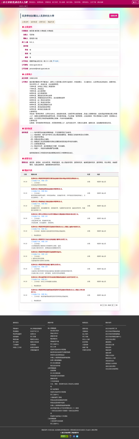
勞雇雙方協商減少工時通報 (58, 416)
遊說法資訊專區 (111, 366)
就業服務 (16, 336)
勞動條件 (16, 328)
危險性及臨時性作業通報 (58, 349)
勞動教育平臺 (54, 341)
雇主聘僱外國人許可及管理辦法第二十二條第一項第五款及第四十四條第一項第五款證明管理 (64, 410)
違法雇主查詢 (54, 330)
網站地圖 (100, 2)
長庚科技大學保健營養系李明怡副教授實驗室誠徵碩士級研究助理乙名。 (55, 277)
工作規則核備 (54, 381)
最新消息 (85, 328)
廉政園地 (108, 342)
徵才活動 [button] (69, 2)
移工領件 (55, 2)
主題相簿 (85, 344)
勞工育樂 (33, 336)
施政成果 (108, 353)
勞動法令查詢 (110, 355)
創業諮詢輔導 (34, 347)
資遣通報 (53, 370)
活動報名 (85, 331)
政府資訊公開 (110, 344)
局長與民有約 (110, 361)
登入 (135, 2)
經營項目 (42, 22)
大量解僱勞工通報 (56, 397)
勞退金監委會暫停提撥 (57, 402)
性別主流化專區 (111, 339)
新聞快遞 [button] (40, 2)
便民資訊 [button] (85, 2)
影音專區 (85, 342)
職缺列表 (51, 22)
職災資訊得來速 (55, 365)
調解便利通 (53, 336)
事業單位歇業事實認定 (57, 355)
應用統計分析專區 (111, 363)
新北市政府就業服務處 (113, 334)
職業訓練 (16, 339)
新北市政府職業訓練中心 (113, 336)
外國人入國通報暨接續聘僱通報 (60, 357)
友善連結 (33, 344)
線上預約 (85, 334)
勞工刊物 (85, 336)
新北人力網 (86, 339)
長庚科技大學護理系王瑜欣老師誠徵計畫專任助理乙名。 (50, 239)
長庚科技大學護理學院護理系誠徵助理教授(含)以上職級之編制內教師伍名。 (56, 227)
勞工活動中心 (54, 344)
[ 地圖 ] (55, 61)
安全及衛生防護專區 (112, 369)
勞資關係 (16, 331)
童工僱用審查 (54, 389)
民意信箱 (51, 430)
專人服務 (62, 2)
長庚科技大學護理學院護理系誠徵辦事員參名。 (47, 252)
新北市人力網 (22, 6)
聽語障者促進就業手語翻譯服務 (60, 352)
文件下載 (93, 2)
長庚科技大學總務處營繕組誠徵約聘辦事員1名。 (47, 189)
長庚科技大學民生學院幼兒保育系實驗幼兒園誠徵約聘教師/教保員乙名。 (55, 214)
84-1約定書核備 (55, 363)
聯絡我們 (108, 350)
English (88, 430)
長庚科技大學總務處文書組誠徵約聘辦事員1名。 (47, 201)
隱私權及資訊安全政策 (78, 430)
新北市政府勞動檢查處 (113, 331)
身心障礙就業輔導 (36, 328)
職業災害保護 (34, 342)
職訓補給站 (53, 338)
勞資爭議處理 (17, 334)
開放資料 (108, 347)
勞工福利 (16, 342)
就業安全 (33, 334)
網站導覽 (94, 430)
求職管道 (48, 2)
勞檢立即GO (54, 333)
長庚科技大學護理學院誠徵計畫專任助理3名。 (46, 265)
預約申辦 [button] (77, 2)
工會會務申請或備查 (56, 421)
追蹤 (114, 16)
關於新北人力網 (111, 358)
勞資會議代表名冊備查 (57, 376)
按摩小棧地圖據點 (56, 360)
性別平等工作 (34, 331)
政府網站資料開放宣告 (62, 430)
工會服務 (16, 344)
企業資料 (25, 22)
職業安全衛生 (34, 339)
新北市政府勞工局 (111, 328)
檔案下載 (85, 347)
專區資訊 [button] (32, 2)
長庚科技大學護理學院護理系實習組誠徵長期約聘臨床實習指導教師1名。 (55, 178)
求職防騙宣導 (34, 350)
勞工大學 (53, 347)
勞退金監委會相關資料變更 (58, 400)
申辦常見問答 (86, 350)
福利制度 (34, 22)
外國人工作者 (17, 347)
